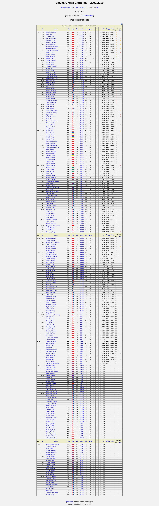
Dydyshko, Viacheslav (53, 226)
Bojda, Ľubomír (50, 307)
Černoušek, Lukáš (51, 254)
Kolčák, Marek (50, 470)
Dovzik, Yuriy (50, 137)
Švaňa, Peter (50, 345)
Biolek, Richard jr (51, 288)
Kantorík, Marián (51, 117)
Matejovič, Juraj (51, 296)
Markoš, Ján (49, 58)
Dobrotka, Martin (51, 48)
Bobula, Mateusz (51, 177)
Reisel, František (51, 452)
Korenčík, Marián (51, 397)
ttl (42, 29)
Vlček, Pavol (49, 395)
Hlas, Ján (49, 347)
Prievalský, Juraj (51, 446)
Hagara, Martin (50, 98)
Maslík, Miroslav (51, 201)
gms (90, 29)
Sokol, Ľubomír (50, 361)
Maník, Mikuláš (50, 80)
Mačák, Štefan (50, 135)
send (71, 503)
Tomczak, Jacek (51, 383)
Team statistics (87, 16)
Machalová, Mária (51, 220)
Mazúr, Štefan (50, 88)
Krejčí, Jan (49, 173)
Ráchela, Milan (50, 175)
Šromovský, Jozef (51, 418)
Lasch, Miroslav (51, 389)
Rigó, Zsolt (49, 115)
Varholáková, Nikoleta (52, 147)
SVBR (82, 58)
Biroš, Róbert (50, 357)
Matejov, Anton (50, 373)
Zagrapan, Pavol (51, 367)
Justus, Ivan (49, 377)
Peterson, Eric (50, 94)
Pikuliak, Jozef (50, 369)
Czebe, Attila (50, 169)
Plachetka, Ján (50, 209)
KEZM (82, 80)
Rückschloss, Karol (52, 78)
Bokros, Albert (50, 167)
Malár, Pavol (49, 309)
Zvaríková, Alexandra (52, 363)
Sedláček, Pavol (51, 248)
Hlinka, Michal (50, 454)
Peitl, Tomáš (49, 189)
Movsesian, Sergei (51, 393)
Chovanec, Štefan (51, 401)
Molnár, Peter (50, 139)
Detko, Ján (49, 448)
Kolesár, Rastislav (51, 195)
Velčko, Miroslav (51, 224)
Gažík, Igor (49, 119)
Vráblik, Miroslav (51, 450)
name (56, 29)
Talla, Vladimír (50, 317)
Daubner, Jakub (51, 426)
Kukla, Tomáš (50, 486)
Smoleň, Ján (50, 460)
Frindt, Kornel (50, 161)
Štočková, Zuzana (51, 141)
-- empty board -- (51, 339)
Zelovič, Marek (50, 379)
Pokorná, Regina (51, 476)
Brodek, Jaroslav (51, 405)
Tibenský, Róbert (51, 205)
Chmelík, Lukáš (51, 478)
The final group (80, 7)
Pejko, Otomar (50, 159)
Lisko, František (51, 244)
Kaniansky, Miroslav (52, 46)
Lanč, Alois (49, 294)
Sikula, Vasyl (50, 133)
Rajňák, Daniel (50, 157)
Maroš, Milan (50, 323)
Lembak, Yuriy (50, 155)
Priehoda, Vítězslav (52, 50)
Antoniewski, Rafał (51, 111)
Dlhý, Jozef (49, 335)
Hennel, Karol (50, 416)
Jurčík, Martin (50, 230)
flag (73, 29)
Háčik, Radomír (51, 468)
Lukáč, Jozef (50, 412)
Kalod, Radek (50, 84)
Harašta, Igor (50, 359)
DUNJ (82, 104)
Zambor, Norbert (51, 151)
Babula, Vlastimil (51, 32)
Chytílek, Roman (51, 42)
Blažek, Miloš (50, 482)
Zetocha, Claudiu (51, 66)
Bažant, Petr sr (50, 266)
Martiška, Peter (50, 329)
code (81, 29)
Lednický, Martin (51, 351)
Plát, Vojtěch (50, 252)
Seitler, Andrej (50, 213)
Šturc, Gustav (50, 474)
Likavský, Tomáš (51, 38)
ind (120, 30)
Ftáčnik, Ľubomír (51, 60)
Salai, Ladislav (50, 143)
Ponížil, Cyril (50, 264)
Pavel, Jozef (49, 432)
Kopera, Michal (50, 424)
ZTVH (82, 280)
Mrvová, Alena (50, 125)
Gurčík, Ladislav (51, 422)
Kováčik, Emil (50, 268)
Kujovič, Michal (50, 462)
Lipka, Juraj (49, 203)
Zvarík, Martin (50, 343)
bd (77, 29)
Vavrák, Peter (50, 62)
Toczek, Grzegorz (51, 145)
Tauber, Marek (50, 163)
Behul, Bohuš (50, 407)
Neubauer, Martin (51, 256)
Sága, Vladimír (50, 127)
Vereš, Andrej (50, 274)
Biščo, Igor (49, 490)
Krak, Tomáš (50, 149)
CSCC (82, 226)
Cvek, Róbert (50, 104)
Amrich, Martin (50, 381)
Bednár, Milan (50, 96)
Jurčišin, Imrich (50, 458)
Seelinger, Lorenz (51, 100)
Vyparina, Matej (51, 341)
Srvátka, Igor (50, 216)
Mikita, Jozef (50, 325)
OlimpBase (69, 501)
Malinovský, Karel (51, 290)
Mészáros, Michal (51, 113)
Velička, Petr (50, 86)
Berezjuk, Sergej (51, 232)
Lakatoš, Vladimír (51, 438)
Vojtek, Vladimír (51, 260)
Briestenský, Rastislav (53, 242)
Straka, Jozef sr (51, 250)
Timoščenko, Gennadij (53, 315)
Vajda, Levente (50, 165)
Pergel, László (50, 185)
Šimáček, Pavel (51, 282)
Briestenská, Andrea (52, 371)
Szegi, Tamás (50, 385)
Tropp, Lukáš (50, 420)
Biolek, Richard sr (51, 286)
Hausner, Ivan (50, 207)
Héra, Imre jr (50, 107)
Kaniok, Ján (49, 399)
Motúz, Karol (50, 262)
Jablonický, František (52, 187)
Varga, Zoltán (50, 171)
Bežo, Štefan (50, 387)
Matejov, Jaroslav (51, 349)
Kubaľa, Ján (49, 211)
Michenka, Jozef (51, 92)
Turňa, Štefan (50, 466)
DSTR (82, 165)
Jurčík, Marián (50, 228)
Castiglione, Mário (51, 76)
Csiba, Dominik (50, 44)
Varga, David (50, 183)
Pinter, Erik (49, 284)
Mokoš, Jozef (50, 319)
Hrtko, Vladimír (50, 355)
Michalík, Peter (50, 40)
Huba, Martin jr (50, 56)
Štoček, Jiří (49, 131)
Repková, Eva (50, 82)
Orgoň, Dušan (50, 278)
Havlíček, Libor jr (51, 72)
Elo (69, 29)
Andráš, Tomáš (50, 414)
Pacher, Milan (50, 64)
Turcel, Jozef (50, 428)
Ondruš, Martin (50, 321)
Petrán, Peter (50, 70)
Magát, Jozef (50, 129)
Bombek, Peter (50, 270)
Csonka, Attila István (52, 181)
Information (68, 7)
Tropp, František (51, 102)
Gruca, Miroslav (51, 480)
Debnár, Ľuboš (50, 327)
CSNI (81, 313)
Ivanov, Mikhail (50, 375)
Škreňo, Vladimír (51, 303)
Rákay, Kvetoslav (51, 391)
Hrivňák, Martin (50, 298)
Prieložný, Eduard (51, 436)
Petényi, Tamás (50, 179)
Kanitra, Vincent (51, 403)
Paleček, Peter (50, 123)
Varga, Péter (50, 313)
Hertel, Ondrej (50, 311)
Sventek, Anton (50, 365)
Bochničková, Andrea (52, 444)
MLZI (81, 341)
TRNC (82, 199)
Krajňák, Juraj (50, 409)
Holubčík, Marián (51, 434)
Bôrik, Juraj (49, 272)
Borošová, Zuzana (51, 121)
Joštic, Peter (49, 222)
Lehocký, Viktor (50, 193)
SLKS (81, 131)
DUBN (82, 252)
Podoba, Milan (50, 276)
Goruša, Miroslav (51, 331)
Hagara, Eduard (51, 90)
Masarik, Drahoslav (52, 484)
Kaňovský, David (51, 280)
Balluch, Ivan (50, 488)
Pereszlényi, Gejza (52, 337)
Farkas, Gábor (50, 240)
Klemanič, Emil (50, 153)
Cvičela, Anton (50, 300)
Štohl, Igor (49, 34)
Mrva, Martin (50, 109)
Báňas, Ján (49, 68)
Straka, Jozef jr (50, 246)
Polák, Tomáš (50, 36)
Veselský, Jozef (51, 305)
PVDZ (82, 32)
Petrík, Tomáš (50, 199)
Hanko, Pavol (50, 52)
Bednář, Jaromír (51, 238)
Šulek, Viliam (50, 472)
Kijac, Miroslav (50, 218)
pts (86, 29)
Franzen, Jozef (50, 464)
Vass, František (50, 292)
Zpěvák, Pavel (50, 258)
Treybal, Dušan (50, 456)
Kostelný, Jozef (50, 353)
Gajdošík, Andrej (51, 430)
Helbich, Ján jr (50, 54)
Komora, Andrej (51, 74)
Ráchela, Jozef (50, 197)
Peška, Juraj (49, 494)
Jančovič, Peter (50, 333)
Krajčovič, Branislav (52, 492)
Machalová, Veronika (52, 191)
